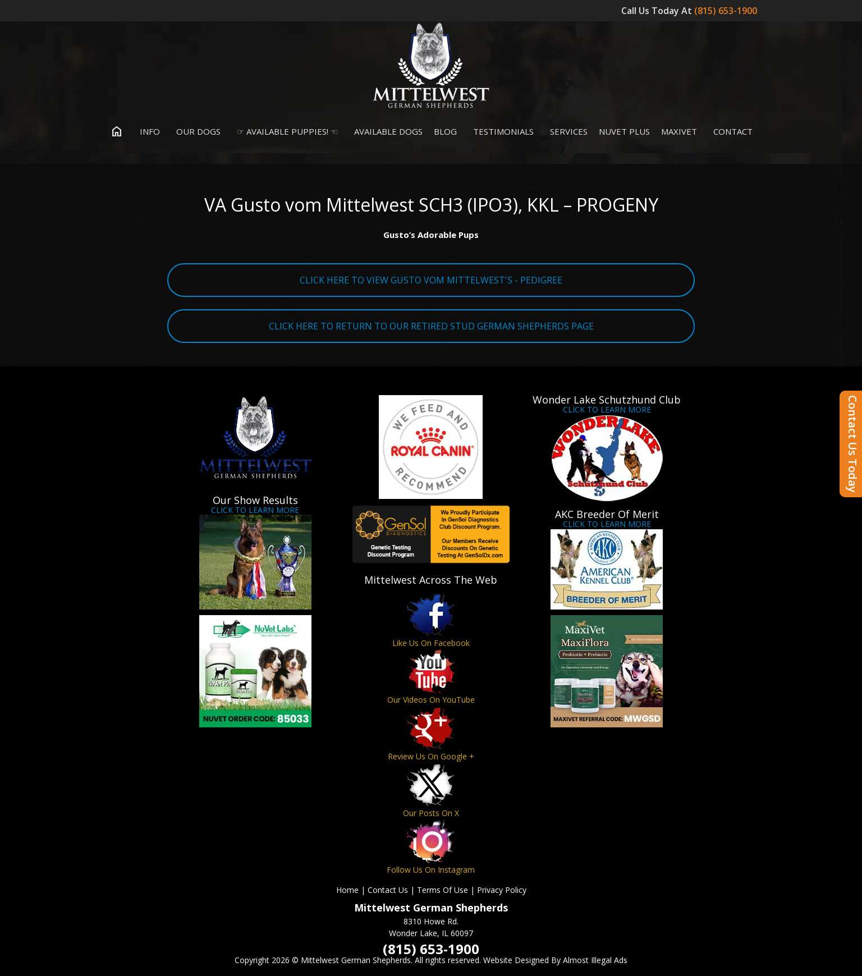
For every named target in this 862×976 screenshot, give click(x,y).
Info (147, 131)
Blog (445, 131)
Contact (730, 131)
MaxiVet (679, 131)
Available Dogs (386, 131)
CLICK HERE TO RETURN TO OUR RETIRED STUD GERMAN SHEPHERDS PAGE (431, 326)
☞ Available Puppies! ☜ (285, 131)
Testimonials (501, 131)
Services (566, 131)
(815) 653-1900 (726, 10)
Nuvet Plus (624, 131)
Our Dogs (196, 131)
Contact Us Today (852, 444)
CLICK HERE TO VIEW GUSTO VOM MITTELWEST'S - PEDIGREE (431, 280)
